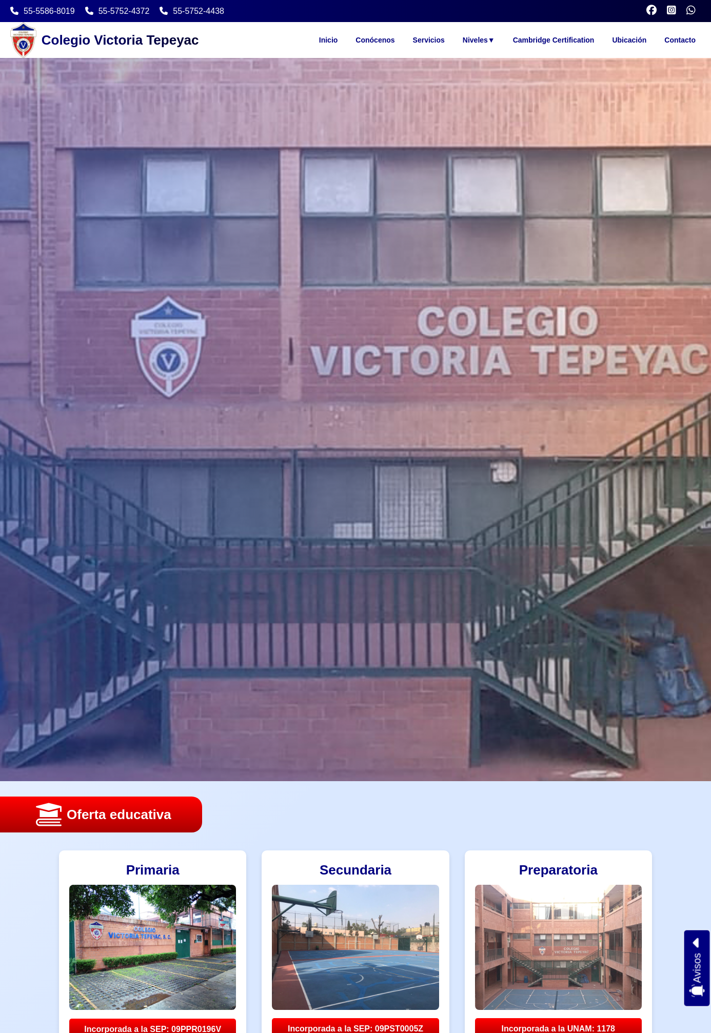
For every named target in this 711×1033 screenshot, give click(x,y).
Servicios (429, 40)
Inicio (328, 40)
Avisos (697, 968)
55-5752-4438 (192, 11)
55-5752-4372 (117, 11)
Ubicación (629, 40)
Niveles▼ (479, 40)
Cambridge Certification (554, 40)
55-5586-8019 (42, 11)
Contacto (680, 40)
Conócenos (375, 40)
